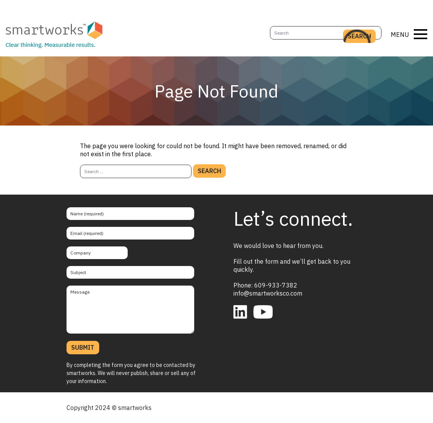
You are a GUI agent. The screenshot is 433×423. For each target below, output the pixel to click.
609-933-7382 (275, 285)
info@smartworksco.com (267, 293)
